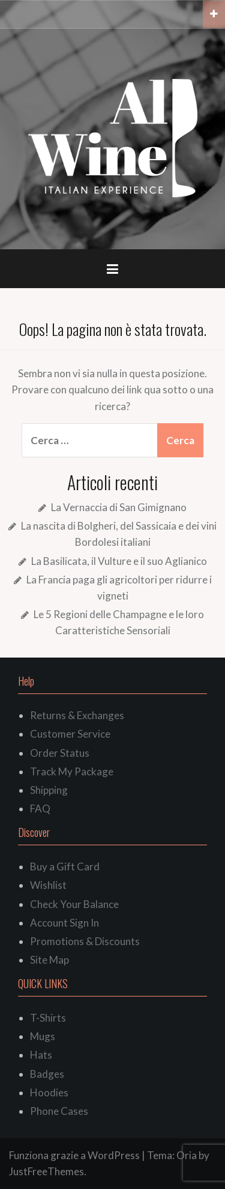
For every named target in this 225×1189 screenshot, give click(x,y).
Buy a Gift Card (65, 866)
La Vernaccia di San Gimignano (119, 507)
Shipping (49, 790)
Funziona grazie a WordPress (74, 1155)
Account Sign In (64, 922)
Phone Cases (59, 1111)
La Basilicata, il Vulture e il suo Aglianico (119, 561)
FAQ (40, 808)
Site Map (49, 959)
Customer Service (70, 734)
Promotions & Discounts (85, 941)
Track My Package (71, 771)
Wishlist (48, 885)
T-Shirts (48, 1017)
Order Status (59, 753)
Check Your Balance (74, 904)
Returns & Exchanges (77, 715)
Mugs (42, 1036)
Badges (47, 1074)
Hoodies (49, 1092)
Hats (41, 1055)
